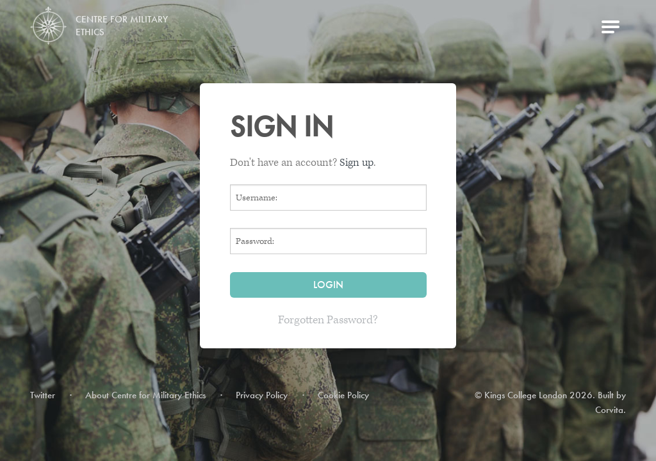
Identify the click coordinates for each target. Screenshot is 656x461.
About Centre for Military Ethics (145, 395)
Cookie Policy (343, 395)
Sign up (356, 163)
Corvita (609, 409)
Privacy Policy (262, 395)
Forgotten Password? (328, 319)
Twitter (42, 395)
